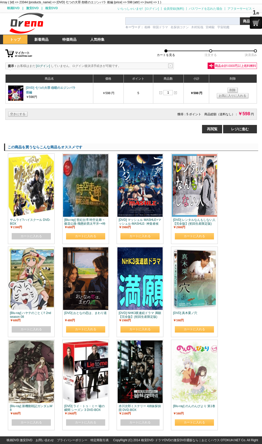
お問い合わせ (45, 440)
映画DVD (13, 8)
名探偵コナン (180, 27)
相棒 (147, 27)
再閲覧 (212, 129)
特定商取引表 (99, 440)
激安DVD (32, 8)
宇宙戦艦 (223, 27)
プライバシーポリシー (72, 440)
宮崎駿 (210, 27)
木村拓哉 (197, 27)
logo (26, 23)
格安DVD (51, 8)
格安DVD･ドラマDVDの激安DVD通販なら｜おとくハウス (181, 440)
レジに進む (240, 129)
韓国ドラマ (160, 27)
